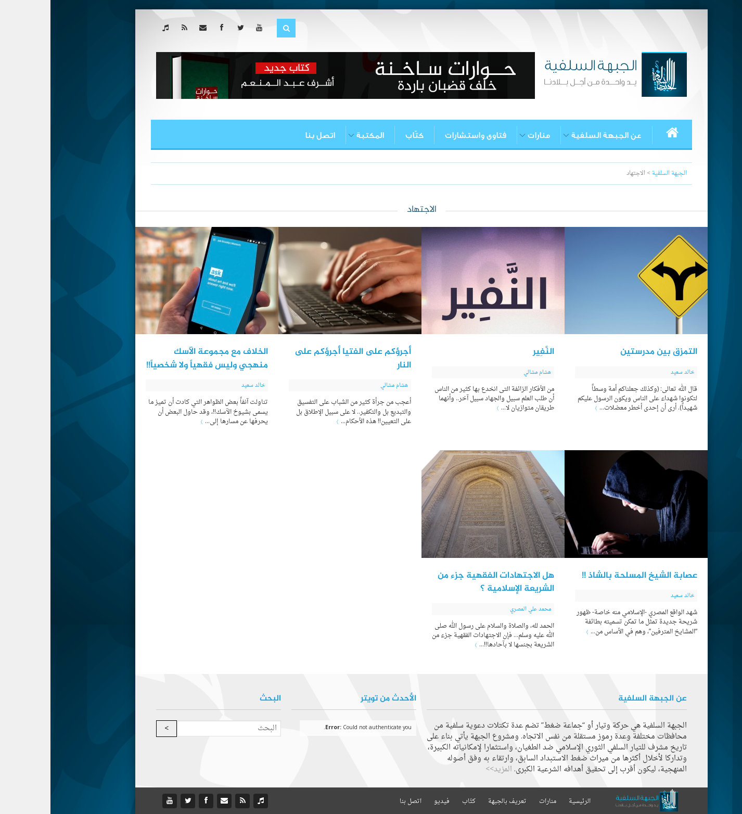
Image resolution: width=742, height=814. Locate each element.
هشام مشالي (487, 372)
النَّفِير (493, 352)
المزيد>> (448, 769)
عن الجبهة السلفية (556, 135)
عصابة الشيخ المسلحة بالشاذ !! (589, 575)
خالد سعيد (632, 372)
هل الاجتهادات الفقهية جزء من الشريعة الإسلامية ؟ (445, 582)
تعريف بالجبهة (457, 801)
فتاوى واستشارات (425, 135)
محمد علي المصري (480, 609)
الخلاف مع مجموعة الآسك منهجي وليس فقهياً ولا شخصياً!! (157, 359)
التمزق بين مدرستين (608, 352)
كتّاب (364, 135)
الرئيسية (529, 801)
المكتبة (320, 135)
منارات (488, 135)
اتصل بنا (269, 135)
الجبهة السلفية (619, 173)
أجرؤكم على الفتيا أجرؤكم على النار (302, 359)
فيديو (391, 801)
